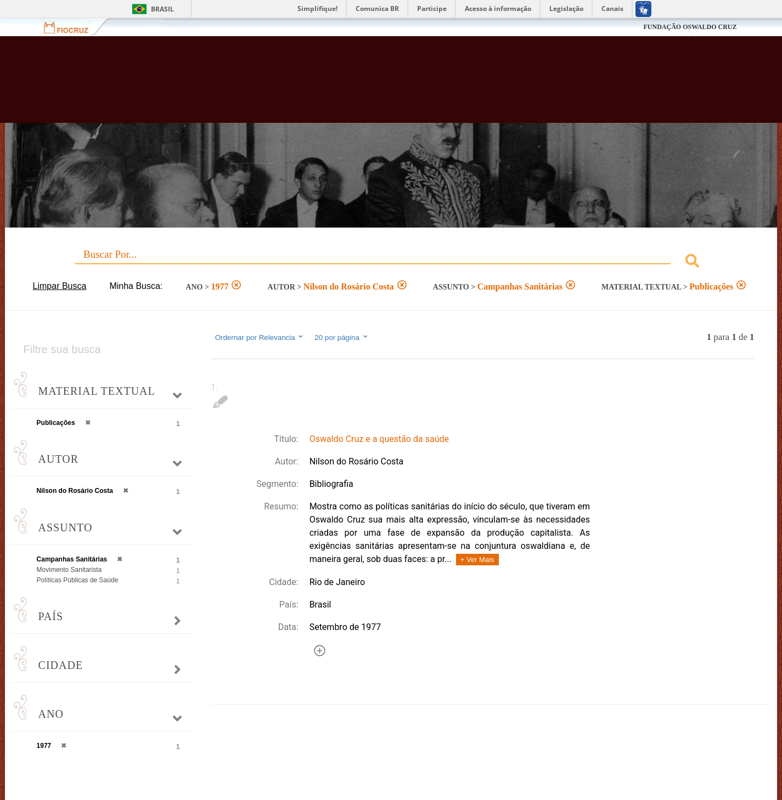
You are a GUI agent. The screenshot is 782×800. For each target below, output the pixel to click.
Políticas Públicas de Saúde (78, 580)
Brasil (162, 9)
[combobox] (391, 262)
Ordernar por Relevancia (260, 337)
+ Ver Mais (477, 559)
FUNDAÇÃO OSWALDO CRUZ (689, 27)
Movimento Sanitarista (69, 570)
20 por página (341, 337)
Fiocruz (72, 27)
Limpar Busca (60, 286)
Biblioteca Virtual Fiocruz (339, 85)
